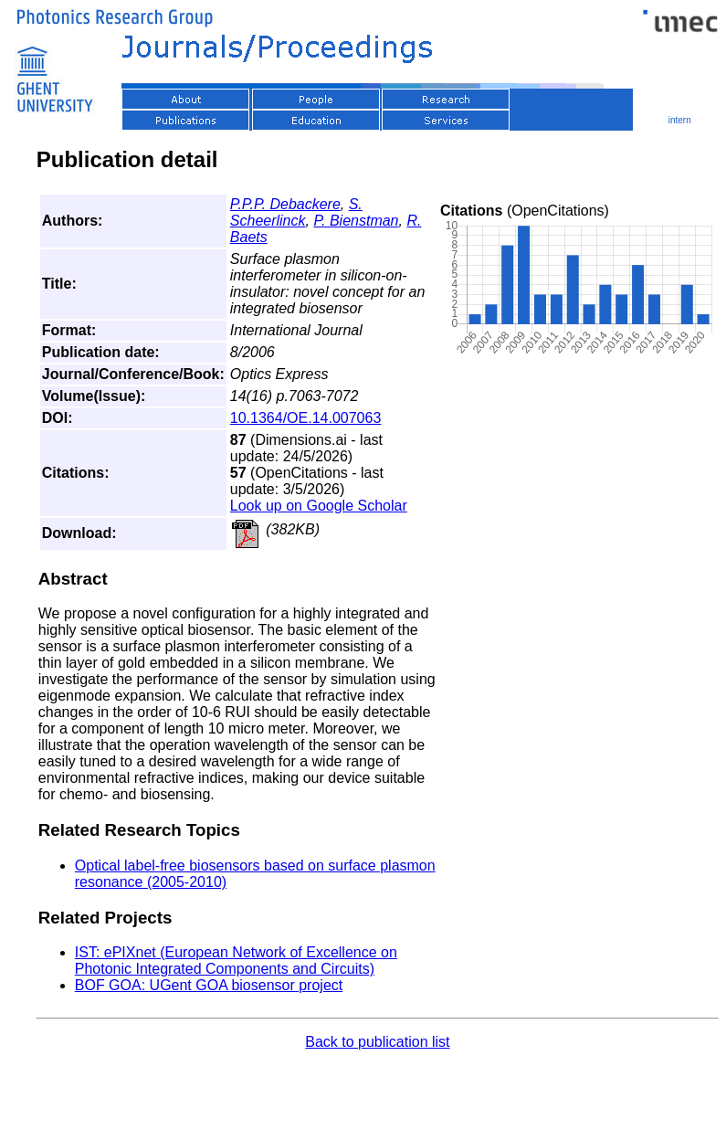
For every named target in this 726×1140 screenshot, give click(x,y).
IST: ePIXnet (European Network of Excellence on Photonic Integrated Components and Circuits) (236, 960)
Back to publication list (377, 1042)
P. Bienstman (355, 220)
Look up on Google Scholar (318, 505)
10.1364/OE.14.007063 (305, 418)
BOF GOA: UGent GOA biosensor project (208, 985)
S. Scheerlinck (296, 212)
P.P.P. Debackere (285, 204)
